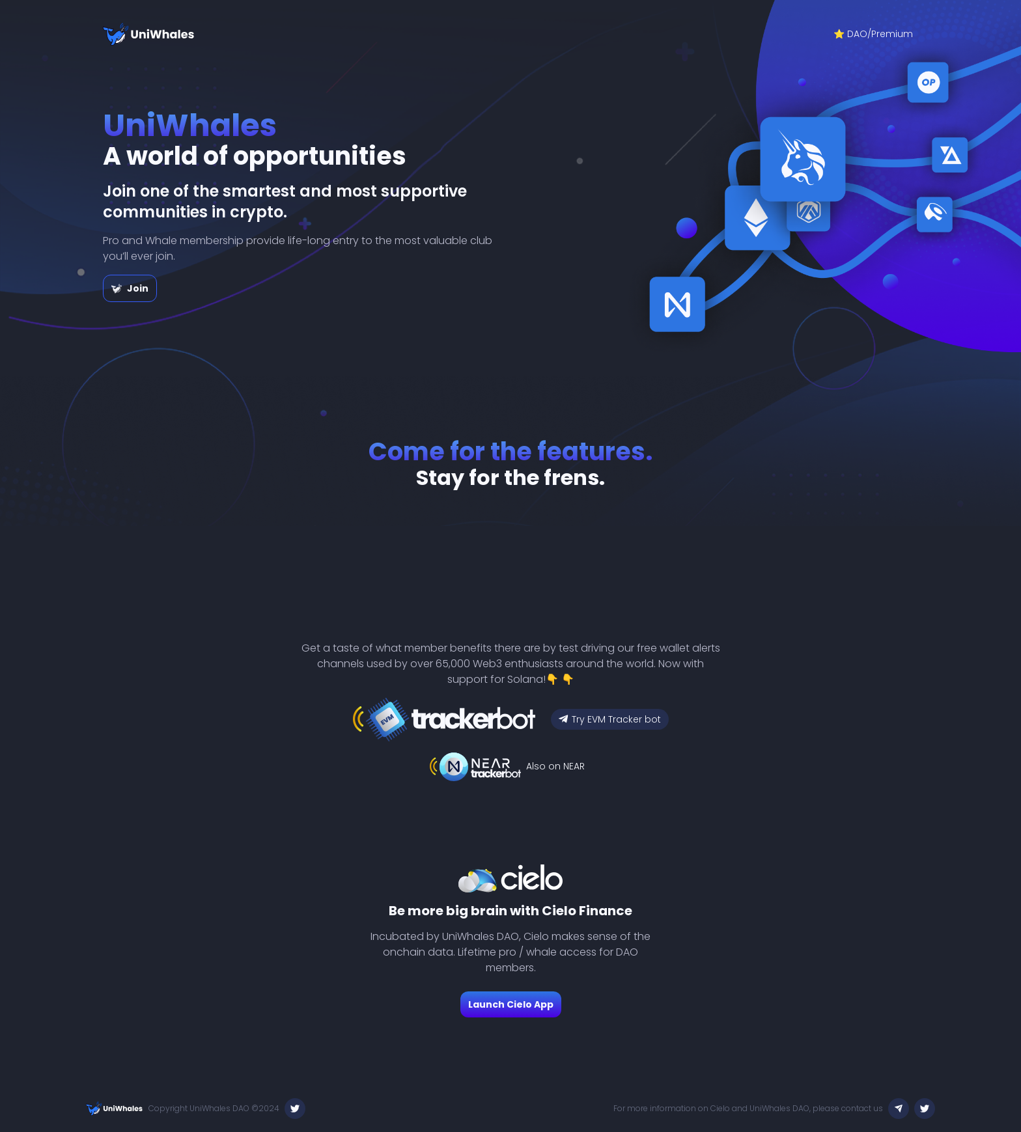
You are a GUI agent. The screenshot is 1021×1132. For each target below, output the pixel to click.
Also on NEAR (555, 766)
